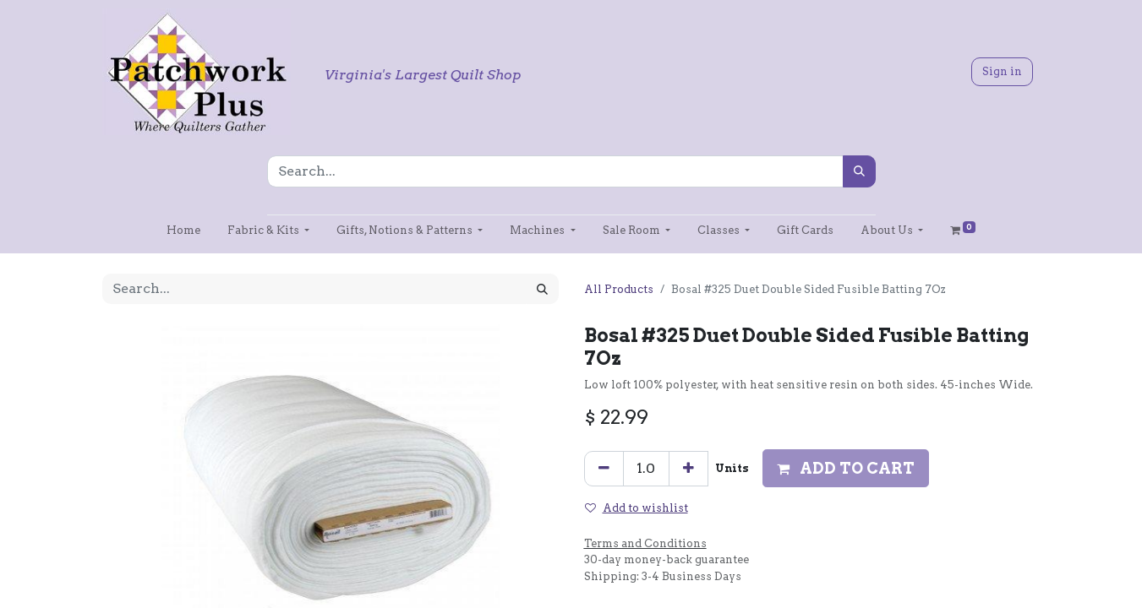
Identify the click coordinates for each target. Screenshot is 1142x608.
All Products (618, 289)
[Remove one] (604, 468)
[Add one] (688, 468)
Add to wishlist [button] (636, 508)
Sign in (1002, 71)
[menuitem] (183, 230)
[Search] (859, 171)
